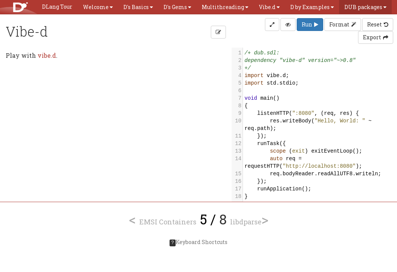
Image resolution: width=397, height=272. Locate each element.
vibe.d (46, 55)
